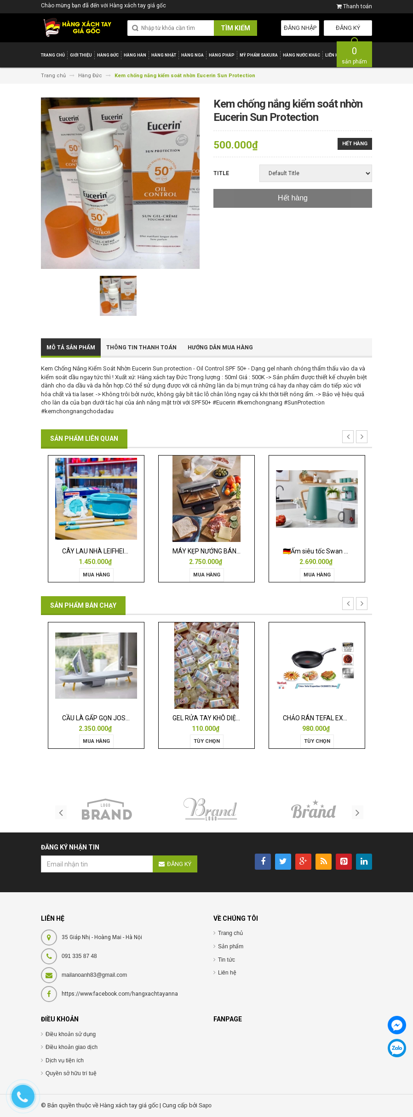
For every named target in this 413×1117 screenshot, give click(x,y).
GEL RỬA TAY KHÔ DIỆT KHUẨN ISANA (227, 718)
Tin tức (226, 960)
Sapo (205, 1105)
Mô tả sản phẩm (70, 347)
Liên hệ (227, 972)
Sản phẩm (230, 946)
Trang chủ (230, 933)
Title (221, 173)
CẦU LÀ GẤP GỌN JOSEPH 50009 (109, 718)
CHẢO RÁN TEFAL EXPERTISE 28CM (334, 718)
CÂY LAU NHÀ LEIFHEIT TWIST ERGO (114, 551)
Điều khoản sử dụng (71, 1034)
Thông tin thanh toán (141, 347)
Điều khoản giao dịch (72, 1047)
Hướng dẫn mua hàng (220, 347)
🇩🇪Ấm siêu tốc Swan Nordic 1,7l (328, 551)
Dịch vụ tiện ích (65, 1060)
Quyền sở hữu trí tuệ (71, 1073)
